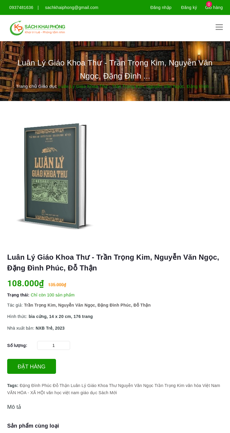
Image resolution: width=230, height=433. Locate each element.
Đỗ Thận (61, 385)
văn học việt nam (62, 392)
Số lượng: (17, 345)
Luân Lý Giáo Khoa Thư (94, 385)
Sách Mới (108, 392)
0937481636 (21, 7)
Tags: (13, 385)
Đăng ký (189, 7)
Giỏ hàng (214, 7)
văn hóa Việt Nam (203, 385)
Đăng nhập (161, 7)
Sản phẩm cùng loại (33, 426)
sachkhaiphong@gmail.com (72, 7)
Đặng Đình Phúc (36, 385)
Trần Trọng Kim (169, 385)
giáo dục (89, 392)
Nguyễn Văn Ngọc (135, 385)
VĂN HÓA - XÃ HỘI (26, 392)
